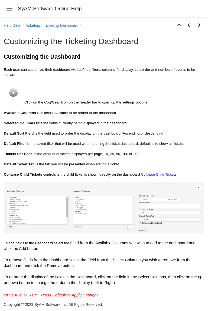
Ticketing (32, 25)
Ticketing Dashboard (61, 25)
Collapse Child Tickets (158, 174)
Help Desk (12, 25)
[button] (179, 25)
